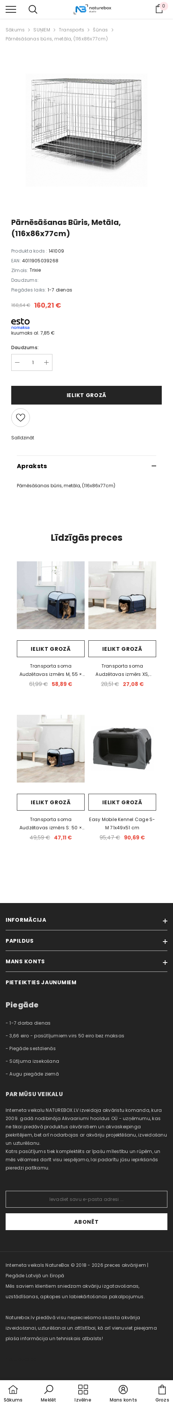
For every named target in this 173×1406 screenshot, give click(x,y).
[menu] (11, 9)
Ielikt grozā (86, 395)
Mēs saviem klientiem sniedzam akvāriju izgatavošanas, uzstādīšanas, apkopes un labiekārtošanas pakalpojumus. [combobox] (75, 1291)
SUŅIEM (41, 30)
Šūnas (100, 30)
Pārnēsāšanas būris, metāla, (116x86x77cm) (57, 39)
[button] (48, 1394)
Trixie (35, 270)
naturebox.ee (21, 1359)
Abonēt (86, 1222)
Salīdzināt (22, 437)
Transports (71, 30)
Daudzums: (25, 347)
